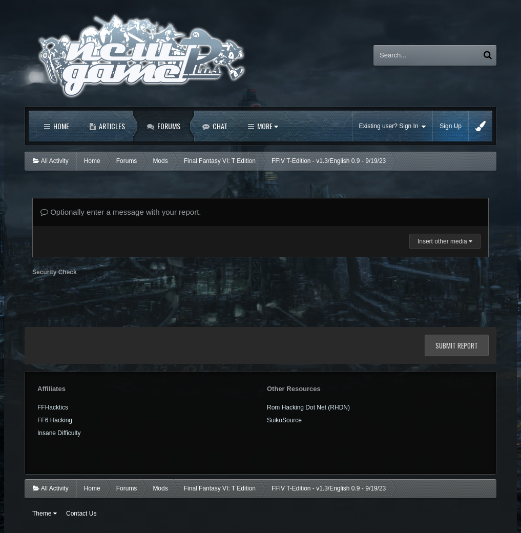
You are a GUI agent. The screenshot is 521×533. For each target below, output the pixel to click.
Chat (219, 125)
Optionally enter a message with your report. (120, 212)
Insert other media (445, 241)
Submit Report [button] (456, 345)
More (267, 125)
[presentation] (110, 299)
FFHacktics (52, 407)
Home (60, 125)
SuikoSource (284, 420)
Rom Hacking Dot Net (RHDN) (308, 407)
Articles (111, 125)
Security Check (54, 272)
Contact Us (81, 513)
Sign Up (451, 126)
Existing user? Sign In (392, 126)
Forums (168, 125)
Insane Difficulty (59, 433)
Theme (44, 513)
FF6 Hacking (54, 420)
